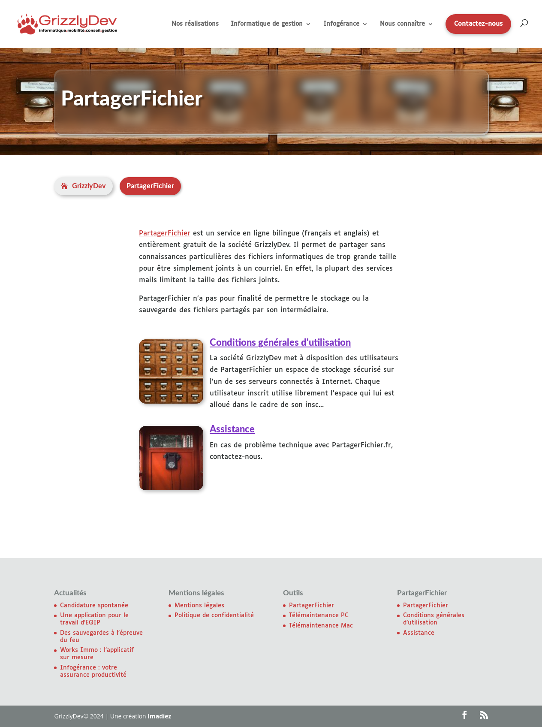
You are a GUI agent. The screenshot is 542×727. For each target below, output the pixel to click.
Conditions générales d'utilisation (280, 342)
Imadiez (159, 716)
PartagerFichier (164, 233)
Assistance (232, 429)
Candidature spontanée (94, 606)
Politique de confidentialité (214, 615)
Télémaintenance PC (319, 615)
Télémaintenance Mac (321, 626)
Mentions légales (199, 606)
